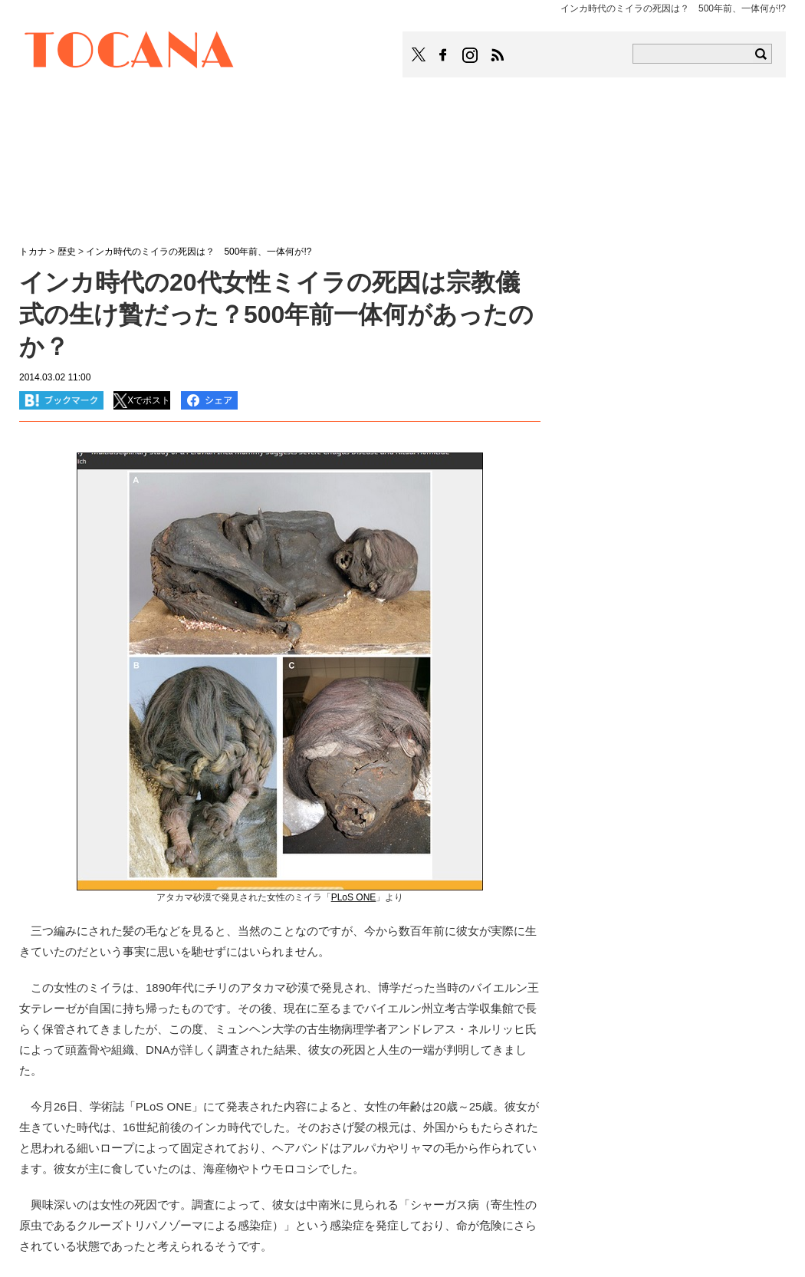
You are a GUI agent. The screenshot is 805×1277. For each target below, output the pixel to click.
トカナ (33, 251)
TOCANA (129, 52)
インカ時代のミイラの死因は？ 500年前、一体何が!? (198, 251)
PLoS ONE (353, 897)
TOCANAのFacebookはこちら (443, 55)
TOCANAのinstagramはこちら (470, 55)
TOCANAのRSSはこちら (497, 55)
